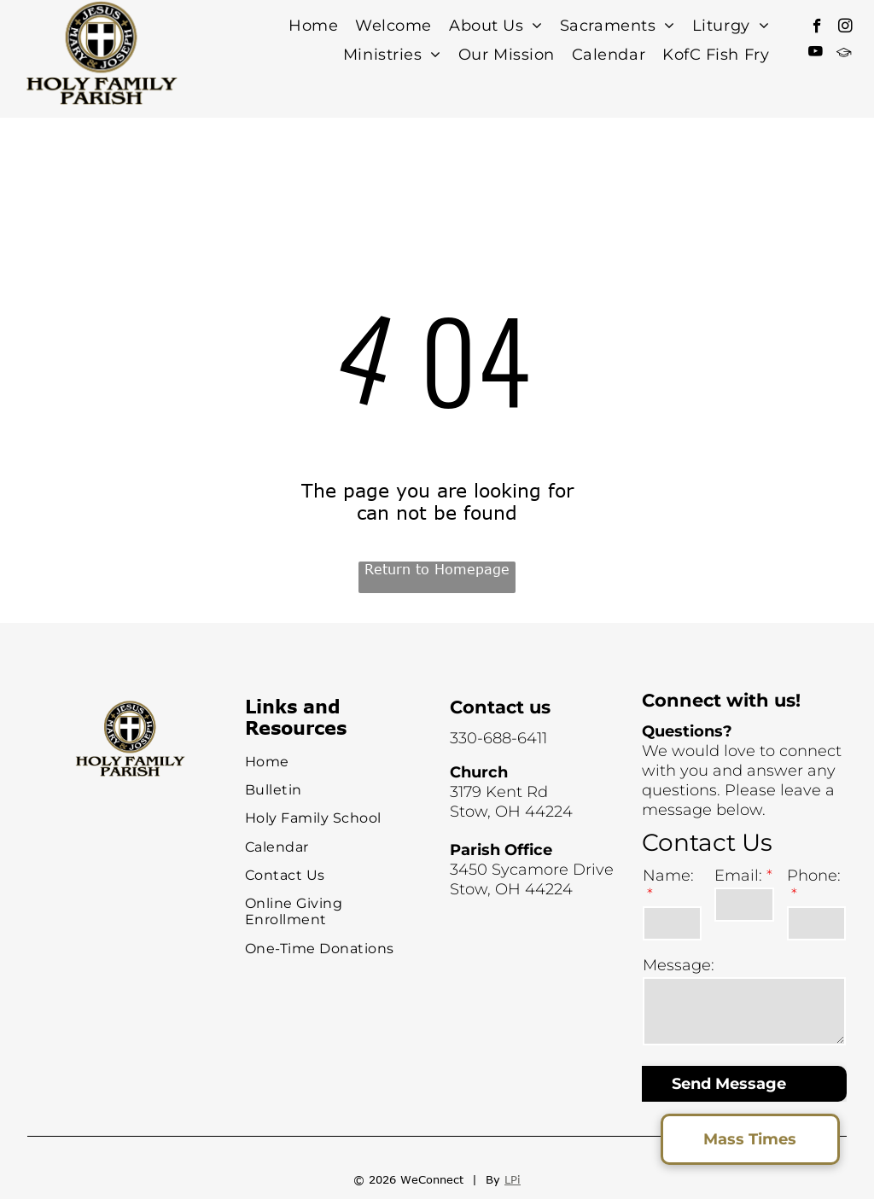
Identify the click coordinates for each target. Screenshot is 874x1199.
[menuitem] (313, 26)
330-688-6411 (498, 738)
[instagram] (845, 28)
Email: (738, 875)
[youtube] (815, 54)
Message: (678, 965)
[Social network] (843, 54)
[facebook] (817, 28)
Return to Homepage (437, 569)
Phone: (814, 875)
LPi (512, 1179)
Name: (668, 875)
